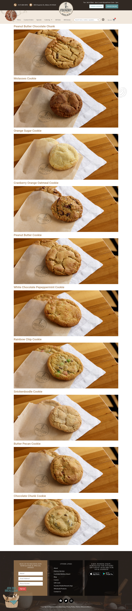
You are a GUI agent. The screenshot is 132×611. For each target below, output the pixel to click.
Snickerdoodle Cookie (28, 391)
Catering (48, 19)
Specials (39, 20)
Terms (78, 607)
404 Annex (67, 20)
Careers (56, 580)
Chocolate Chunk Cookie (30, 496)
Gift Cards (57, 583)
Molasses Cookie (25, 78)
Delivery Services (59, 571)
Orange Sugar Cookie (27, 130)
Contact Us (57, 591)
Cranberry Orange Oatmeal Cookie (36, 183)
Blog (55, 577)
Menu (19, 20)
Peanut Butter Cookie (28, 235)
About (56, 568)
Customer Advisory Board (62, 574)
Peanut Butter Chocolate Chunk (34, 26)
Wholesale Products (60, 588)
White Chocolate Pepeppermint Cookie (39, 287)
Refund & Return (86, 607)
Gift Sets (58, 20)
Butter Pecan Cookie (27, 443)
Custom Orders (29, 20)
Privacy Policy (70, 607)
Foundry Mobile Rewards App (63, 586)
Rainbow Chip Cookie (28, 339)
